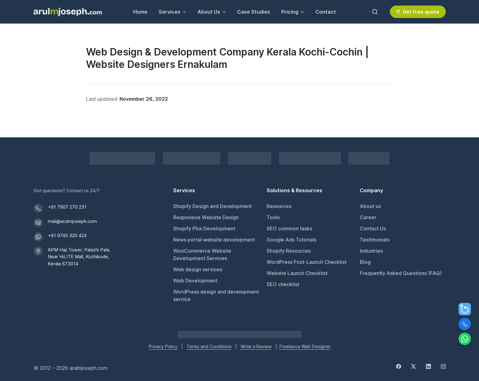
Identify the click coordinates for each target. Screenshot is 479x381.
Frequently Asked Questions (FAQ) (401, 273)
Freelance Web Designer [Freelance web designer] (305, 346)
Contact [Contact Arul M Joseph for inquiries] (325, 12)
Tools (273, 217)
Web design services (197, 269)
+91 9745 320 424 (67, 235)
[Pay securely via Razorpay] (191, 158)
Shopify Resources (289, 251)
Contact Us (373, 228)
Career (368, 217)
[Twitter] (413, 366)
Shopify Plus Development (204, 228)
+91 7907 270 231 (67, 207)
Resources (279, 206)
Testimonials (375, 240)
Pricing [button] (289, 12)
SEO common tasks (289, 228)
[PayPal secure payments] (249, 158)
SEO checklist (283, 284)
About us (370, 206)
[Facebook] (398, 366)
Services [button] (169, 12)
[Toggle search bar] (375, 11)
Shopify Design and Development (212, 206)
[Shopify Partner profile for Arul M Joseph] (122, 158)
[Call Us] (465, 324)
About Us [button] (208, 12)
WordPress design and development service (216, 295)
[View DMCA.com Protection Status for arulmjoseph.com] (310, 158)
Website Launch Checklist (297, 273)
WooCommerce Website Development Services (202, 254)
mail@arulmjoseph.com (72, 221)
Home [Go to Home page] (140, 12)
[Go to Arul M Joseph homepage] (240, 334)
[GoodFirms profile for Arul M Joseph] (369, 158)
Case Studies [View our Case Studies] (253, 12)
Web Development (195, 280)
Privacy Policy (163, 346)
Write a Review (256, 346)
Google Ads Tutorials (291, 240)
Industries (371, 251)
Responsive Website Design (206, 217)
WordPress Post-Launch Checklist (306, 262)
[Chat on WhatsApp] (465, 339)
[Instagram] (443, 366)
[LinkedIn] (428, 366)
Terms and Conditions (209, 346)
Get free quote (417, 12)
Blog (365, 262)
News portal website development (214, 240)
